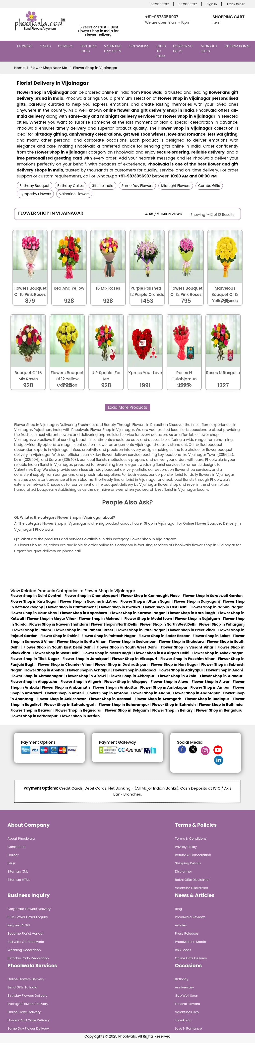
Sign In (211, 4)
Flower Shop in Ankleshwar (62, 698)
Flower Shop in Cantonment (71, 607)
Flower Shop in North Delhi (114, 624)
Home (19, 67)
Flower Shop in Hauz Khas (33, 612)
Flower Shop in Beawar (31, 710)
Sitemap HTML (18, 879)
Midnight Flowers (175, 185)
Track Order (235, 4)
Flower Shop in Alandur (221, 675)
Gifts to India (162, 51)
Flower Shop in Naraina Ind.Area (89, 601)
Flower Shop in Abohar (44, 670)
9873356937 (159, 4)
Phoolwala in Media (190, 941)
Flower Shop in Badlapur (207, 698)
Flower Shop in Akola (177, 675)
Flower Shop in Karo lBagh (191, 612)
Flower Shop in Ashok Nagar (217, 652)
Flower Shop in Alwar (211, 681)
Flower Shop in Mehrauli (100, 618)
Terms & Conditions (191, 838)
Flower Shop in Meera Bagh (106, 652)
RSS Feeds (183, 950)
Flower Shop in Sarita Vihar (81, 641)
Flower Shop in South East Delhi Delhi (58, 647)
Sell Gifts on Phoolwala (25, 941)
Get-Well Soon (186, 995)
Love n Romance (188, 1028)
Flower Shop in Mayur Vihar (51, 618)
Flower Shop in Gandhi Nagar (217, 607)
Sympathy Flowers (35, 193)
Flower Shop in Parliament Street (83, 630)
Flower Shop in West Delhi (56, 652)
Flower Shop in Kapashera (83, 612)
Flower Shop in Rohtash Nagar (109, 635)
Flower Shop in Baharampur (124, 704)
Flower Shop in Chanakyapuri (91, 595)
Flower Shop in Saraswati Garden (213, 595)
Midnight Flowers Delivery (27, 1003)
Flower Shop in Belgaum (127, 710)
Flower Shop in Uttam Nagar (146, 601)
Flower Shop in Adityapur (180, 670)
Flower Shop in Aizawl (86, 675)
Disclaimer (183, 871)
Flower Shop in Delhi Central (35, 595)
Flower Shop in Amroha (107, 693)
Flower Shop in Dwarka (119, 607)
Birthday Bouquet (34, 185)
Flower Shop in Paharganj (222, 624)
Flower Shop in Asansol (110, 698)
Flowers (25, 46)
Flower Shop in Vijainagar (95, 67)
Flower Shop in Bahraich (174, 704)
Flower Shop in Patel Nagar (140, 630)
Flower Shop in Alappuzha (33, 681)
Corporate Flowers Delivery (29, 908)
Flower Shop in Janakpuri (86, 658)
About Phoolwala (21, 838)
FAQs (11, 863)
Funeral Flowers (187, 1003)
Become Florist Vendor (25, 933)
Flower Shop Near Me (49, 67)
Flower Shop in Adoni (224, 670)
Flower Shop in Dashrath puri (121, 664)
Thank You (183, 1020)
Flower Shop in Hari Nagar (174, 664)
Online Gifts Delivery (191, 958)
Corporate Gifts (183, 49)
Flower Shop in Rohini (59, 635)
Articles (181, 925)
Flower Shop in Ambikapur (164, 687)
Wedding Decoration (24, 950)
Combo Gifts (209, 185)
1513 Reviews (171, 214)
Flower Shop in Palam (31, 630)
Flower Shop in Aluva (170, 681)
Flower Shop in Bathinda (221, 704)
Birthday (182, 979)
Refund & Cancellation (193, 855)
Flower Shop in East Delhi (165, 607)
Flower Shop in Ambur (210, 687)
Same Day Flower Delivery (28, 1028)
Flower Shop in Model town (148, 618)
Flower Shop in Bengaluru (219, 710)
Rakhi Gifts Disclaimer (192, 879)
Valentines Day (187, 1012)
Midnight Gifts (209, 49)
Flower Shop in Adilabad (134, 670)
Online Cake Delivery (24, 1012)
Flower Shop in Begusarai (78, 710)
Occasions (140, 46)
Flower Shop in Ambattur (115, 687)
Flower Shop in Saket (211, 635)
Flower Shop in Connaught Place (150, 595)
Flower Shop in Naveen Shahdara (58, 624)
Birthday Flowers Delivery (27, 995)
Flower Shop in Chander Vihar (65, 664)
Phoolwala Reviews (190, 917)
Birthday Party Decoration (28, 958)
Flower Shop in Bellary (172, 710)
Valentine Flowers (74, 193)
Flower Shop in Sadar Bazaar (164, 635)
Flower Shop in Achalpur (88, 670)
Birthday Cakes (71, 185)
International (238, 46)
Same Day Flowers (137, 185)
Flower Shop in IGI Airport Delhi (162, 652)
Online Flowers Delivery (25, 979)
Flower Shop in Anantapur (196, 693)
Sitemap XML (17, 871)
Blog (178, 908)
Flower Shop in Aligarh (81, 681)
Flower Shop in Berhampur (34, 716)
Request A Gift (18, 925)
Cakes (46, 46)
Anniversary (184, 987)
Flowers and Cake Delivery (28, 1020)
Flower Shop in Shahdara (181, 641)
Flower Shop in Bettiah (80, 716)
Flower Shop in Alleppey (125, 681)
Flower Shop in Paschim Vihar (187, 658)
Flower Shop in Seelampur (132, 641)
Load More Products (127, 407)
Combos (66, 46)
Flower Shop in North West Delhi (168, 624)
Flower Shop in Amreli (64, 693)
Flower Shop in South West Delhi (127, 647)
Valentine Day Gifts (113, 49)
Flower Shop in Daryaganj (197, 601)
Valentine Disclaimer (191, 888)
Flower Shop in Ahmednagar (36, 675)
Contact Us (16, 846)
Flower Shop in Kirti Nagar (33, 601)
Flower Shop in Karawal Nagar (137, 612)
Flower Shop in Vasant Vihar (187, 647)
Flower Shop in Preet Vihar (191, 630)
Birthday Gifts (88, 49)
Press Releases (187, 933)
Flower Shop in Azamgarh (158, 698)
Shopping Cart (228, 17)
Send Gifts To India (22, 987)
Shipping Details (188, 863)
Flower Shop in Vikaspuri (134, 658)
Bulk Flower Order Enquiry (27, 917)
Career (13, 855)
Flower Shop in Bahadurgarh (70, 704)
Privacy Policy (186, 846)
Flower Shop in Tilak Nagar (34, 658)
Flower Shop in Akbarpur (131, 675)
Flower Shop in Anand (150, 693)
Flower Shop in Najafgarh (197, 618)
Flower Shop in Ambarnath (66, 687)
